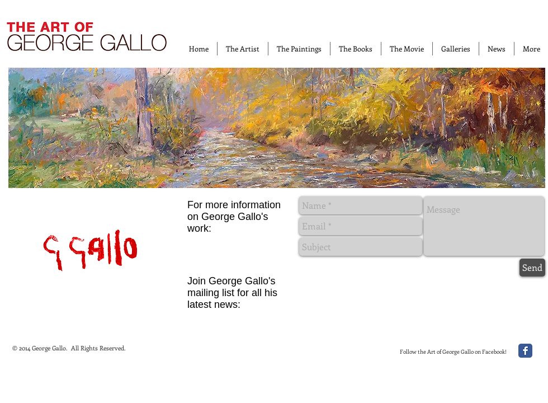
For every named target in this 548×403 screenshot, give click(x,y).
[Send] (532, 268)
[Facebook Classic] (525, 351)
